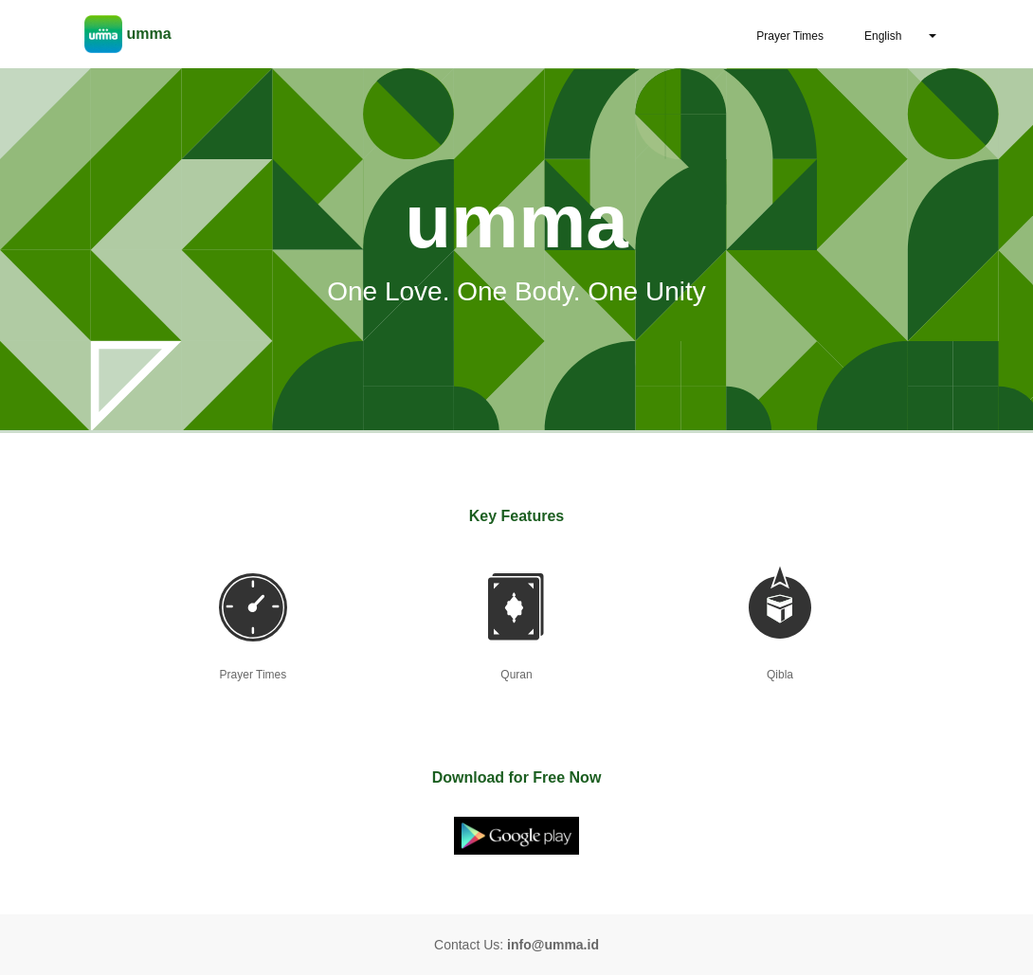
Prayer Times (790, 36)
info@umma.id (553, 944)
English (882, 36)
